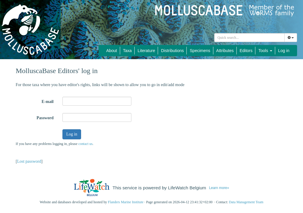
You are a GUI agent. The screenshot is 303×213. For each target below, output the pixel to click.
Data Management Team (246, 202)
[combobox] (249, 37)
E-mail (48, 101)
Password (45, 118)
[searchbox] (249, 37)
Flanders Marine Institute (126, 202)
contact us (85, 144)
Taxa (127, 50)
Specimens (200, 50)
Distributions (172, 50)
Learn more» (219, 188)
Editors (246, 50)
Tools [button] (265, 50)
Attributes (225, 50)
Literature (146, 50)
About (111, 50)
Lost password (29, 161)
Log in (283, 50)
